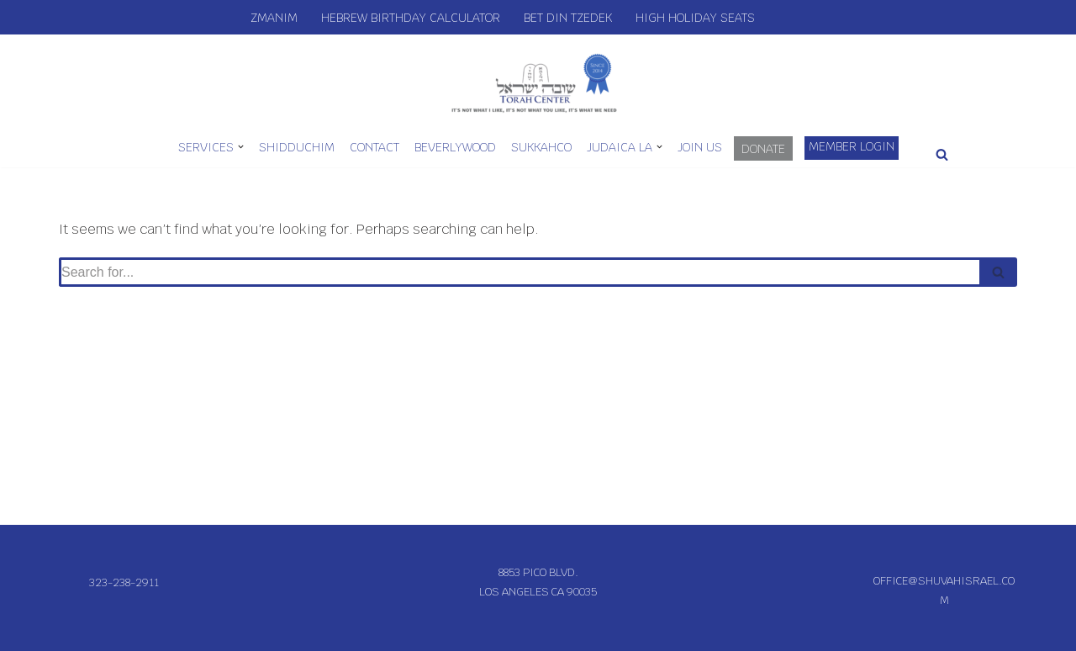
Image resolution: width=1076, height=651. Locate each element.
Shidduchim (297, 147)
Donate (763, 148)
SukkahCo (541, 147)
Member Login (851, 146)
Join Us (700, 147)
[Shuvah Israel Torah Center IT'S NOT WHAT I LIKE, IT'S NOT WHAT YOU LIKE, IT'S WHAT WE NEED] (538, 82)
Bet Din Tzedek (568, 17)
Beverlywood (455, 147)
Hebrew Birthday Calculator (410, 17)
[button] (241, 147)
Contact (374, 147)
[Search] (942, 154)
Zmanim (274, 17)
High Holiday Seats (695, 17)
